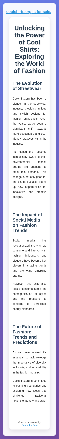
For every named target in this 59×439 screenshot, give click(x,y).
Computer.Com (29, 425)
